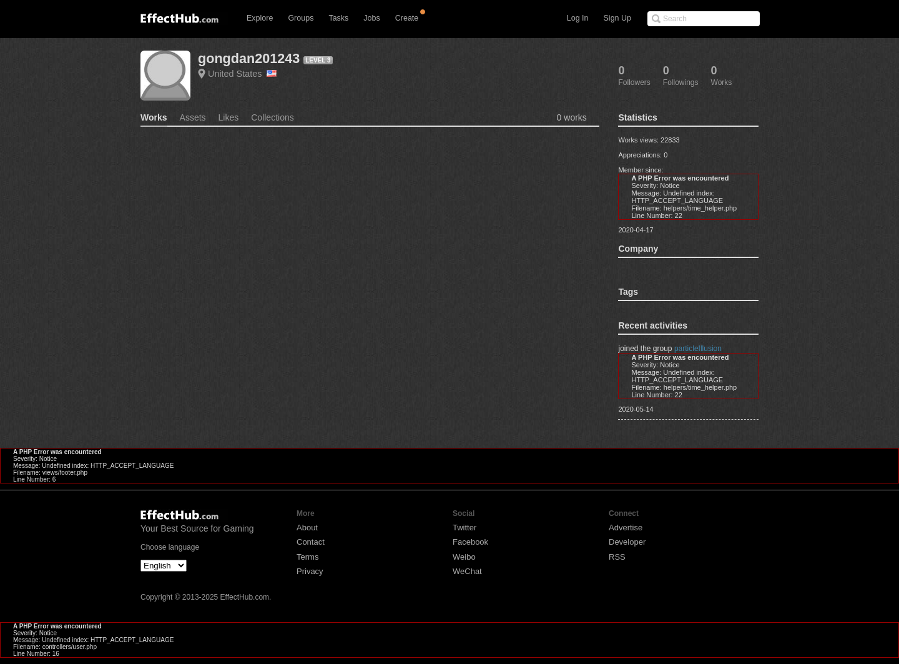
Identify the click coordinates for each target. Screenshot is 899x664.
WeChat (467, 571)
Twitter (464, 527)
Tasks (338, 18)
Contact (311, 542)
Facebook (470, 542)
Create (407, 18)
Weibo (464, 557)
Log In (578, 18)
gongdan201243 (249, 58)
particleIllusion (698, 348)
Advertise (625, 527)
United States (242, 74)
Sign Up (617, 18)
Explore (260, 18)
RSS (617, 557)
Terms (307, 557)
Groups (300, 18)
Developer (627, 542)
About (307, 527)
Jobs (371, 18)
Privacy (310, 571)
